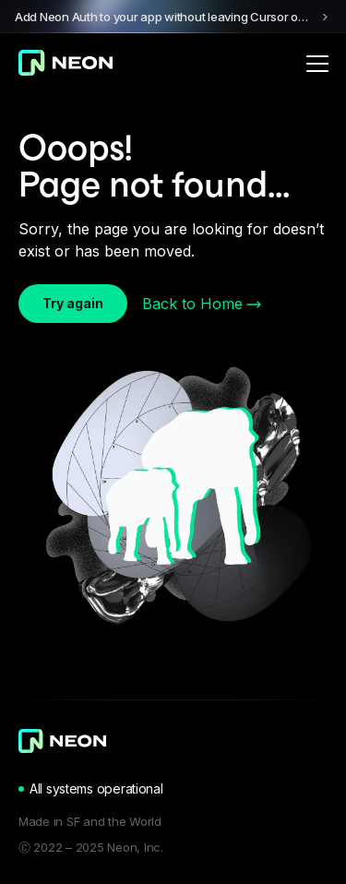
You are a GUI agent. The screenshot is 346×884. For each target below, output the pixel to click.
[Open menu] (318, 63)
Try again (72, 303)
